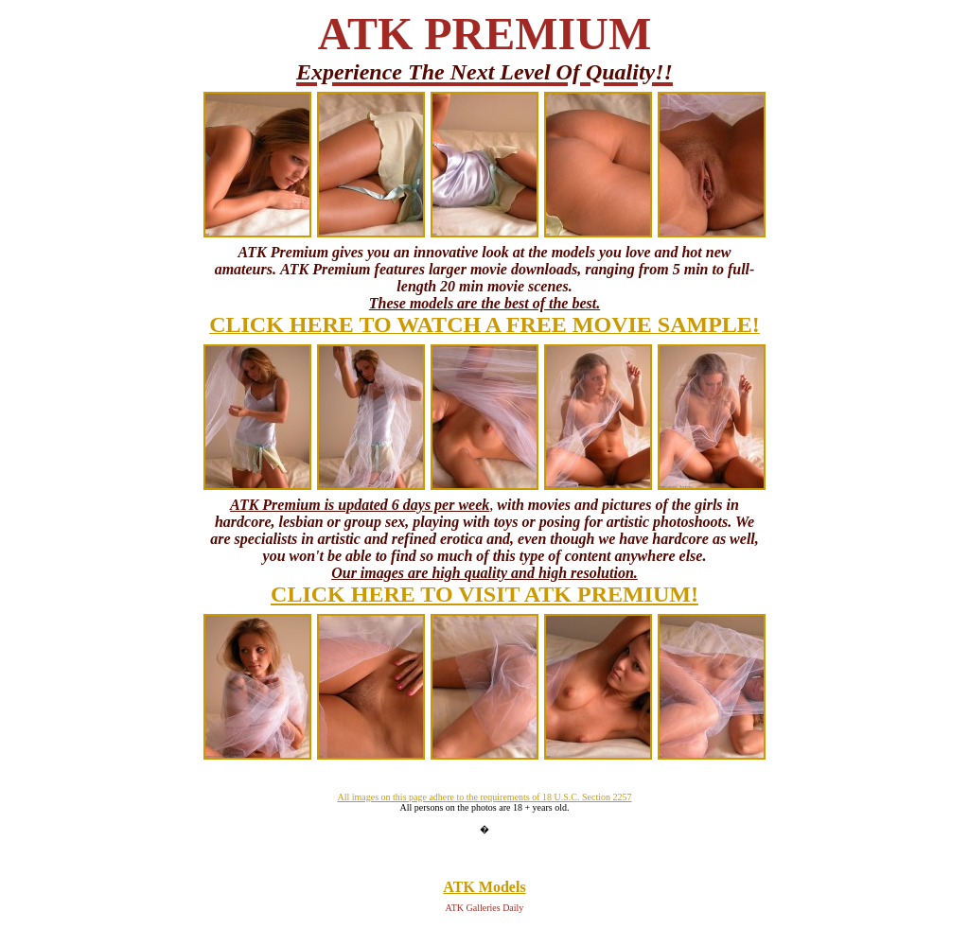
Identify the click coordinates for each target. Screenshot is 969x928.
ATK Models (484, 887)
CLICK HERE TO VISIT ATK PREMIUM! (484, 594)
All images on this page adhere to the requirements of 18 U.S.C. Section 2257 (484, 797)
